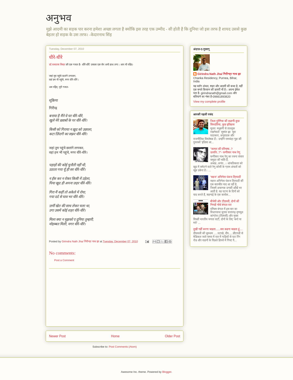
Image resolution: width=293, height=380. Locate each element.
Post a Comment (64, 260)
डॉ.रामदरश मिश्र (57, 64)
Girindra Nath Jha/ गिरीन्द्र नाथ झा (219, 74)
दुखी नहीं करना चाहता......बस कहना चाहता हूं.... (218, 229)
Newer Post (57, 336)
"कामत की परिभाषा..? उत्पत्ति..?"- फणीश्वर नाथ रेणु (225, 150)
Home (115, 336)
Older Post (172, 336)
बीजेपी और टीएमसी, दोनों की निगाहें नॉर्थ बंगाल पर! (224, 203)
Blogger (166, 371)
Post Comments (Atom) (123, 346)
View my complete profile (209, 101)
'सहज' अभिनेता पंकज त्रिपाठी (225, 177)
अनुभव (58, 17)
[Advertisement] (114, 297)
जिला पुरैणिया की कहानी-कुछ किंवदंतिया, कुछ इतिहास (225, 122)
